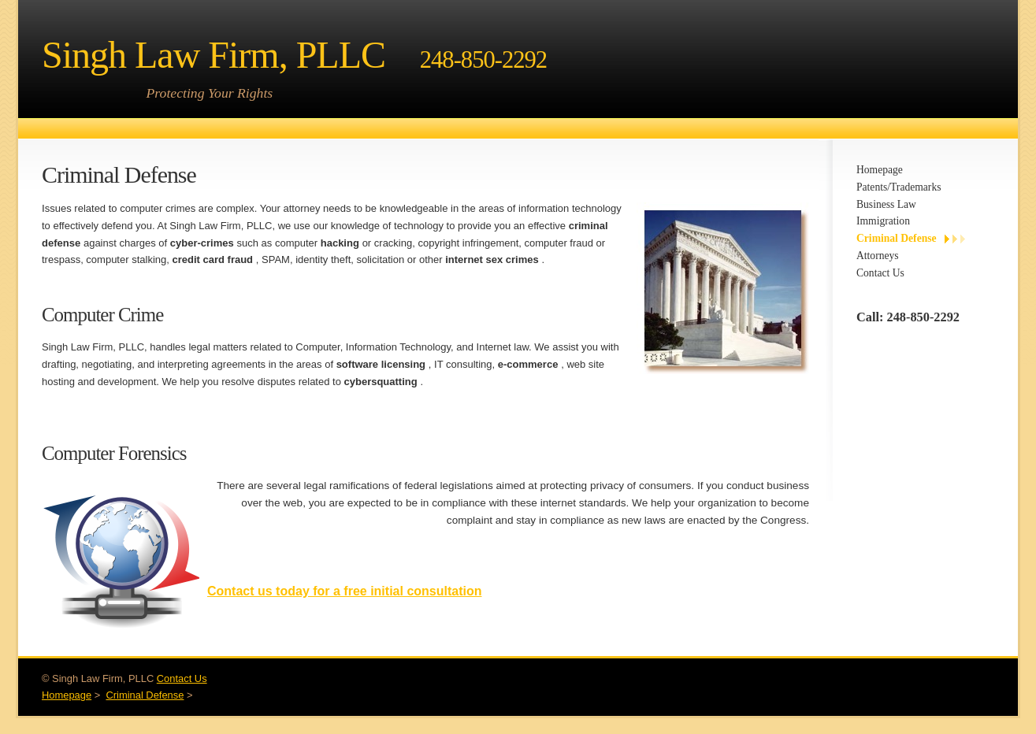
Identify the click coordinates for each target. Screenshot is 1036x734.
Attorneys (877, 255)
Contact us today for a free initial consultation (344, 591)
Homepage (879, 170)
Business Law (886, 204)
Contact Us (880, 273)
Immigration (883, 221)
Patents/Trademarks (898, 187)
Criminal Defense (896, 238)
